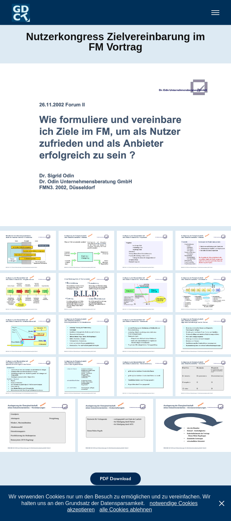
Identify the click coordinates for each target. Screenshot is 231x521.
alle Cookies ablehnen (126, 509)
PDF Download (115, 478)
